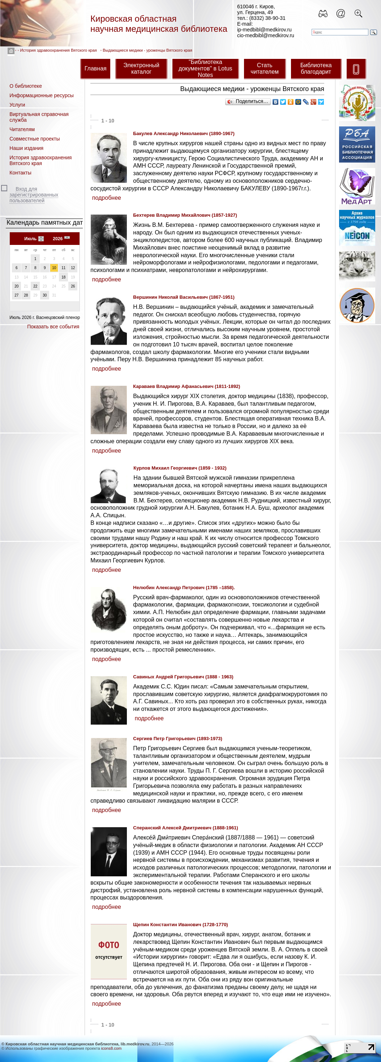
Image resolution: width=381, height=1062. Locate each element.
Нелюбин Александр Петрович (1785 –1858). (184, 587)
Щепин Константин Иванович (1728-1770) (180, 924)
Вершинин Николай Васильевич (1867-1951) (183, 297)
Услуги (17, 105)
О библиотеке (25, 86)
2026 (58, 238)
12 (73, 268)
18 (63, 277)
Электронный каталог (141, 68)
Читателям (22, 129)
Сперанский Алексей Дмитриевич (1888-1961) (185, 827)
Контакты (20, 173)
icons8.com (111, 1048)
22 (35, 286)
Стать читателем (265, 68)
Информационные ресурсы (41, 95)
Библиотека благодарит (316, 68)
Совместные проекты (34, 139)
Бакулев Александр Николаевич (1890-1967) (183, 133)
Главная (96, 68)
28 (26, 295)
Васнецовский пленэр (58, 317)
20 (16, 286)
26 (73, 286)
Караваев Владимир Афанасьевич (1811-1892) (186, 386)
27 (16, 295)
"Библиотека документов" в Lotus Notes (205, 68)
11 (63, 268)
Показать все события (53, 326)
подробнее (106, 198)
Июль (30, 238)
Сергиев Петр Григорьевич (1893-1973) (177, 738)
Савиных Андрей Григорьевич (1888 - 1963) (183, 676)
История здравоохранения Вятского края (58, 50)
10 (54, 268)
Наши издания (26, 148)
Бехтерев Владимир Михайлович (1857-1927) (185, 215)
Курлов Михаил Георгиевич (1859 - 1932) (179, 468)
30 (45, 295)
